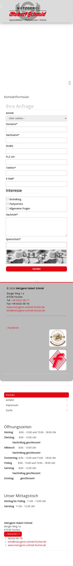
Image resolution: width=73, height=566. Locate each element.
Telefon (11, 167)
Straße (9, 146)
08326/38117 (13, 534)
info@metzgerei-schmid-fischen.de (26, 310)
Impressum (12, 405)
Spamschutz (13, 239)
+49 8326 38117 (20, 300)
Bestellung (15, 199)
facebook (13, 327)
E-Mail (10, 178)
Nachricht (12, 214)
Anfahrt (10, 400)
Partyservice (16, 203)
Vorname (11, 124)
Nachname (12, 135)
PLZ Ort (10, 156)
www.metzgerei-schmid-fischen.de (26, 307)
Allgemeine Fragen (19, 208)
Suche (9, 410)
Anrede (10, 113)
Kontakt (10, 394)
